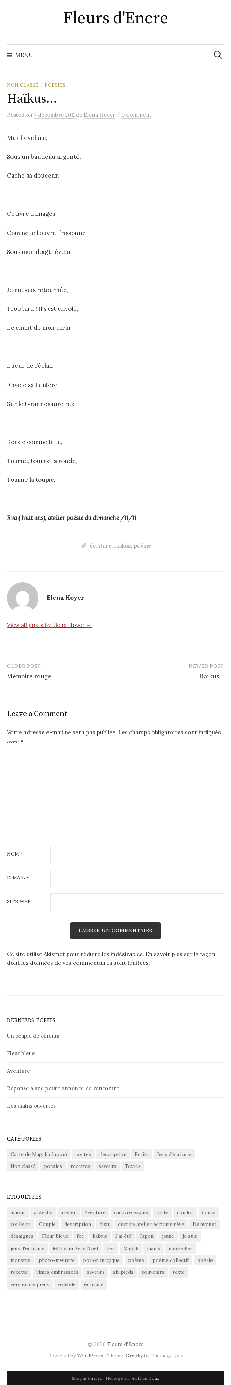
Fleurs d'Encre (115, 18)
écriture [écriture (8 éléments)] (93, 1284)
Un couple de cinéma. (33, 1036)
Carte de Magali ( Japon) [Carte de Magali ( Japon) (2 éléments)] (38, 1154)
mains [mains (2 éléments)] (153, 1248)
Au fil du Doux (145, 1378)
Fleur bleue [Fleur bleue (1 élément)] (55, 1236)
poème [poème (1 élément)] (136, 1260)
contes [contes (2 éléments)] (83, 1154)
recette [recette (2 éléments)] (19, 1272)
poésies (55, 85)
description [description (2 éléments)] (112, 1154)
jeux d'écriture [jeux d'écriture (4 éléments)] (27, 1248)
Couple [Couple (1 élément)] (47, 1224)
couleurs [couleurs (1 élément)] (20, 1224)
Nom (15, 854)
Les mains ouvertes (31, 1105)
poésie (142, 545)
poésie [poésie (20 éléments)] (205, 1260)
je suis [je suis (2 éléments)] (189, 1236)
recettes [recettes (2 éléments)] (80, 1166)
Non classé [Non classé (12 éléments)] (23, 1166)
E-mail (18, 878)
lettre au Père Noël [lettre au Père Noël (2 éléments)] (75, 1248)
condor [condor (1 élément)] (185, 1212)
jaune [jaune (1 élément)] (168, 1236)
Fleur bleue (21, 1053)
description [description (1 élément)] (77, 1224)
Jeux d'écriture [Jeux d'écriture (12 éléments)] (174, 1154)
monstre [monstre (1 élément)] (20, 1260)
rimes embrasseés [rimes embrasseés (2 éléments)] (57, 1272)
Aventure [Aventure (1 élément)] (95, 1212)
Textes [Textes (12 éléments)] (133, 1166)
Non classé (22, 85)
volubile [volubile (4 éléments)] (67, 1284)
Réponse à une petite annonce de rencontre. (63, 1088)
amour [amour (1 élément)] (17, 1212)
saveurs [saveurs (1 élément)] (108, 1166)
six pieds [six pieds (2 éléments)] (123, 1272)
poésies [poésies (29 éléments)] (53, 1166)
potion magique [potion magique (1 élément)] (101, 1260)
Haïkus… (211, 676)
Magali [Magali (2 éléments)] (131, 1248)
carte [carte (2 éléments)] (162, 1212)
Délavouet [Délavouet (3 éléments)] (204, 1224)
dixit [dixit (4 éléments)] (104, 1224)
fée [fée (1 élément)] (80, 1236)
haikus (122, 545)
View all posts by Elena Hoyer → (49, 624)
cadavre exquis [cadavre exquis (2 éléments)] (131, 1212)
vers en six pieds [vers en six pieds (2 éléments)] (29, 1284)
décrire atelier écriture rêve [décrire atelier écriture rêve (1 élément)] (151, 1224)
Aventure (18, 1071)
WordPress (90, 1355)
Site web (19, 901)
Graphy (134, 1355)
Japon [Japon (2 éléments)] (147, 1236)
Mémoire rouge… (31, 676)
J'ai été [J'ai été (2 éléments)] (124, 1236)
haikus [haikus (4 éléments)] (99, 1236)
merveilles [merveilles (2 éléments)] (181, 1248)
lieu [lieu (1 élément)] (110, 1248)
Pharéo (95, 1378)
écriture (101, 545)
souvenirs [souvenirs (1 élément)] (153, 1272)
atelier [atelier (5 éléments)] (68, 1212)
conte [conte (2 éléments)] (208, 1212)
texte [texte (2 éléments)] (179, 1272)
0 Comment (136, 115)
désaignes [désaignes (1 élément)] (21, 1236)
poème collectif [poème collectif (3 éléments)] (170, 1260)
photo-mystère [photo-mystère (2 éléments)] (57, 1260)
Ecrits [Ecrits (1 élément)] (142, 1154)
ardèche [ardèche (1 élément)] (43, 1212)
